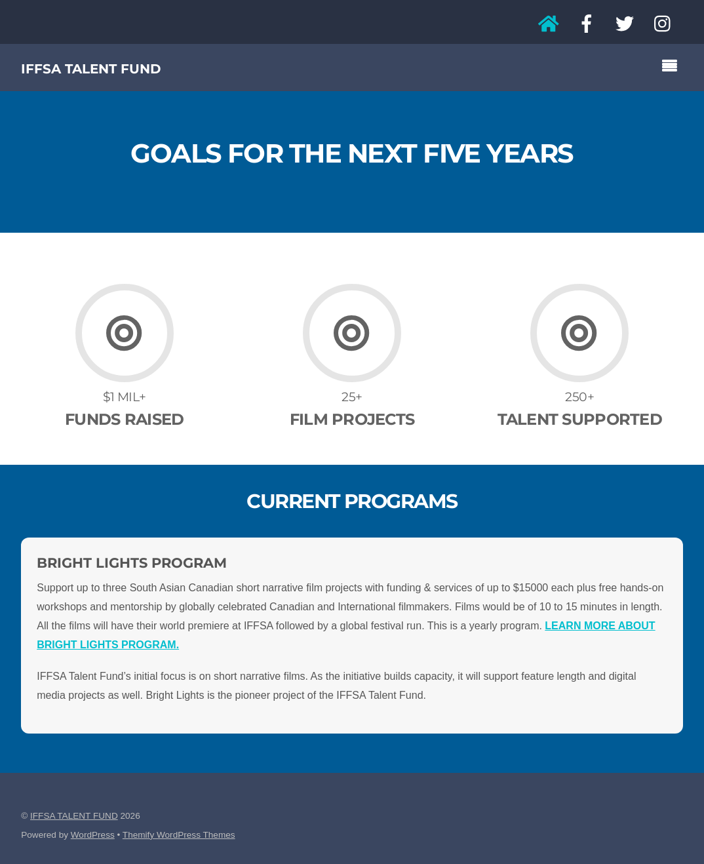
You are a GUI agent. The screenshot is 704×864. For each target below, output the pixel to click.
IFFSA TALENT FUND (74, 816)
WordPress (93, 835)
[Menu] (672, 67)
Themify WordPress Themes (179, 835)
